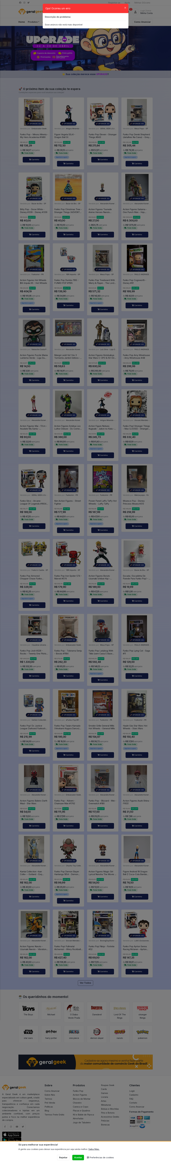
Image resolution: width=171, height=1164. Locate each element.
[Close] (125, 7)
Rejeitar (63, 1157)
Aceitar (78, 1157)
